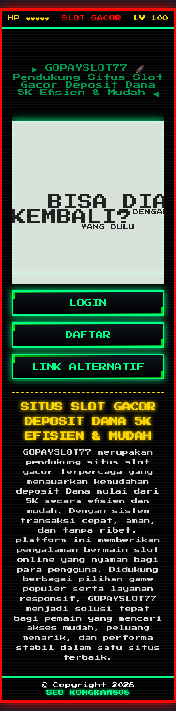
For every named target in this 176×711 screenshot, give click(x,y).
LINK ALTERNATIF (88, 366)
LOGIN (88, 303)
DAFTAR (88, 335)
